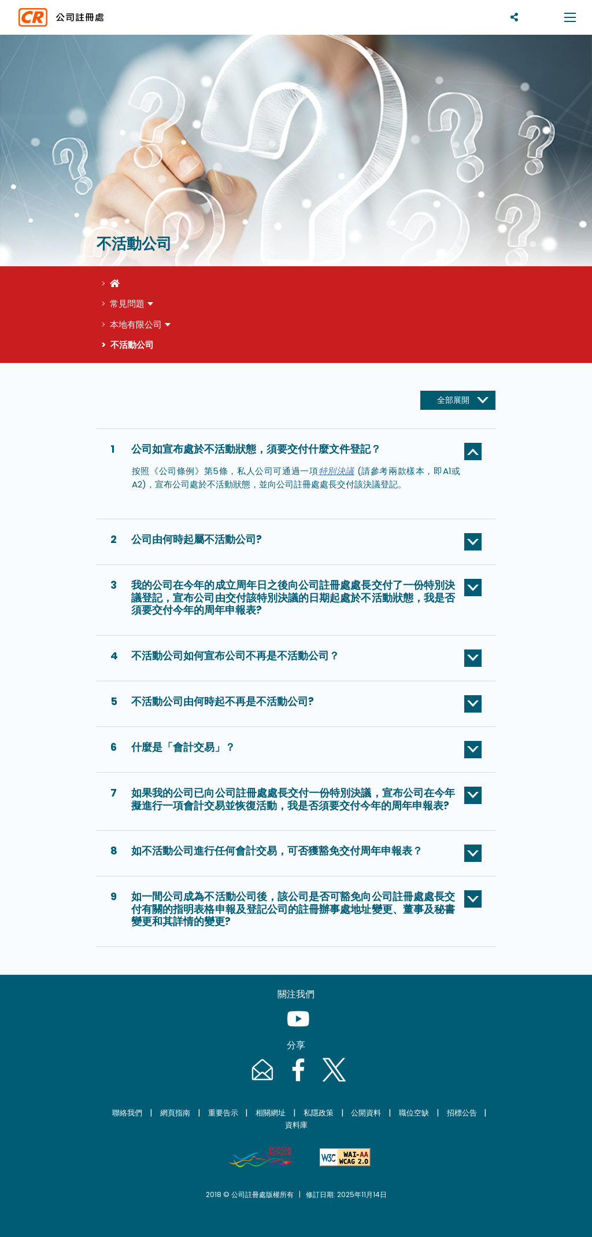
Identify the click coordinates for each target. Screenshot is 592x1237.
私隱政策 (319, 1113)
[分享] (514, 17)
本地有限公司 (136, 324)
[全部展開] (457, 400)
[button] (296, 451)
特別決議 (336, 471)
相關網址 (271, 1113)
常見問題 (127, 304)
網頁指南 (175, 1113)
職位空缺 (414, 1113)
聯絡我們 (127, 1113)
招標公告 (462, 1113)
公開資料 (366, 1113)
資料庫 (296, 1125)
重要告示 (223, 1113)
